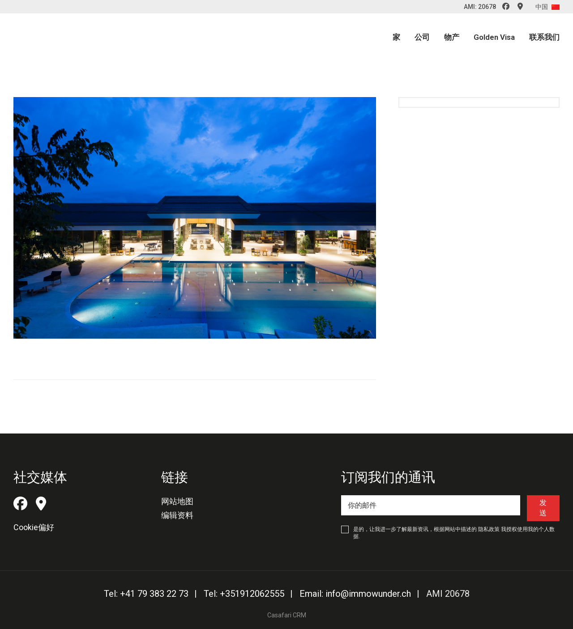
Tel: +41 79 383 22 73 (146, 593)
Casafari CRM (286, 615)
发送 (543, 507)
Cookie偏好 (33, 527)
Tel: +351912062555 (244, 593)
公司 (422, 37)
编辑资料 (177, 515)
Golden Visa (494, 37)
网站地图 (177, 501)
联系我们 (544, 37)
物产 (451, 37)
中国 (547, 6)
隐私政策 (489, 529)
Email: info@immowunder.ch (355, 593)
